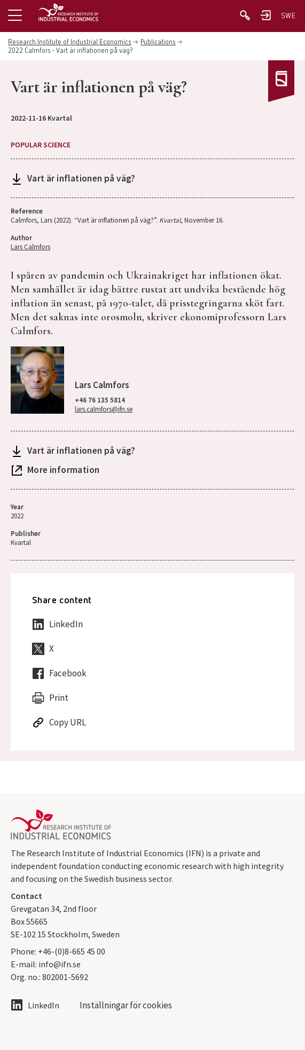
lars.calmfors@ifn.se (103, 409)
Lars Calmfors (30, 246)
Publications (158, 42)
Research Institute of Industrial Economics (69, 42)
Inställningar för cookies (126, 1005)
